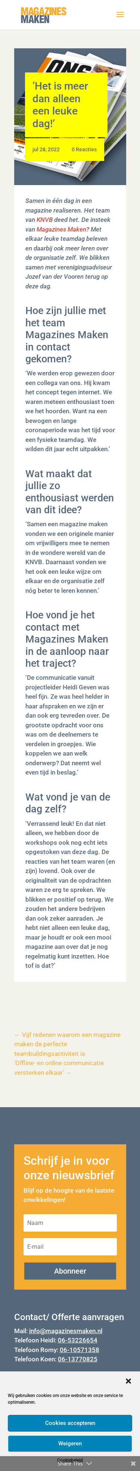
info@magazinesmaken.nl (65, 1331)
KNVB (45, 219)
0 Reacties (84, 149)
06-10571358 (79, 1350)
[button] (128, 1381)
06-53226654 (77, 1340)
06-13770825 (77, 1359)
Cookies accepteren (70, 1423)
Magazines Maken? (63, 229)
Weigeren (70, 1443)
